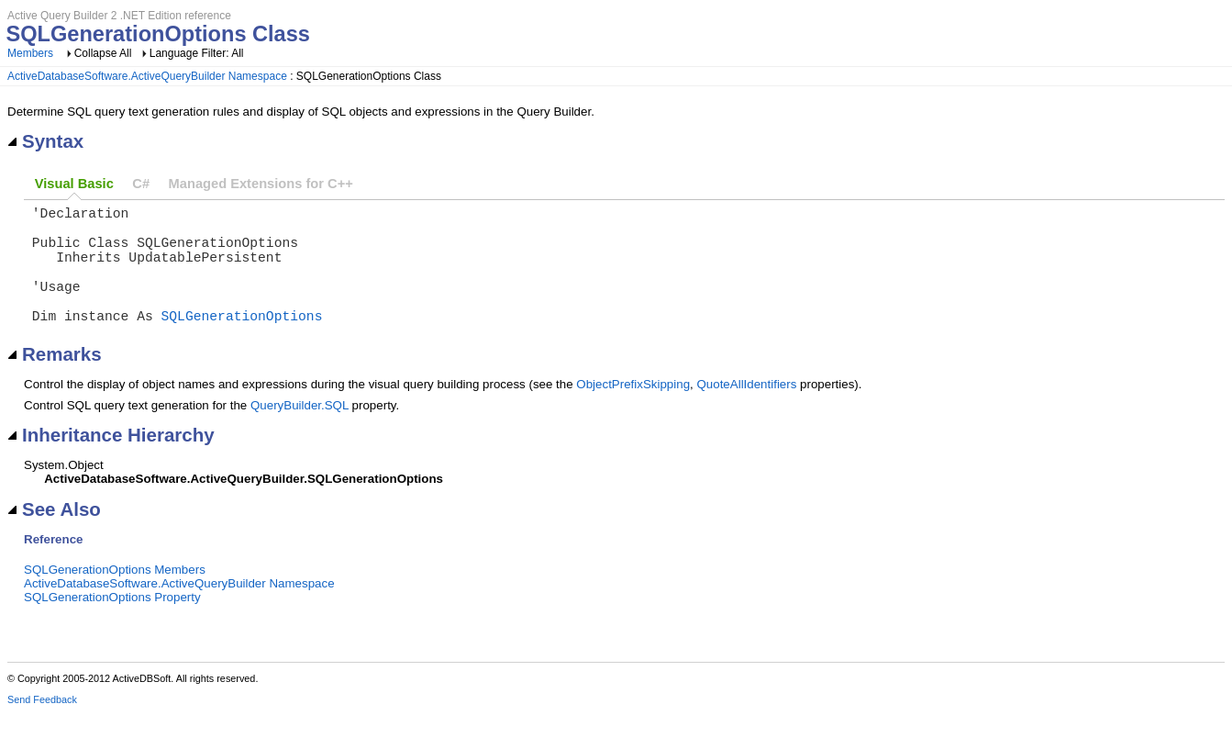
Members (30, 53)
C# (141, 183)
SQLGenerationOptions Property (112, 623)
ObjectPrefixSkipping (633, 410)
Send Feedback (42, 725)
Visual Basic (74, 183)
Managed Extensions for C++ (261, 183)
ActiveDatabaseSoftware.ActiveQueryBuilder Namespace (147, 76)
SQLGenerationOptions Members (114, 595)
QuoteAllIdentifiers (746, 410)
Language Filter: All (197, 53)
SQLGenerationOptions (242, 340)
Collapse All (103, 53)
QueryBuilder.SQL (299, 431)
